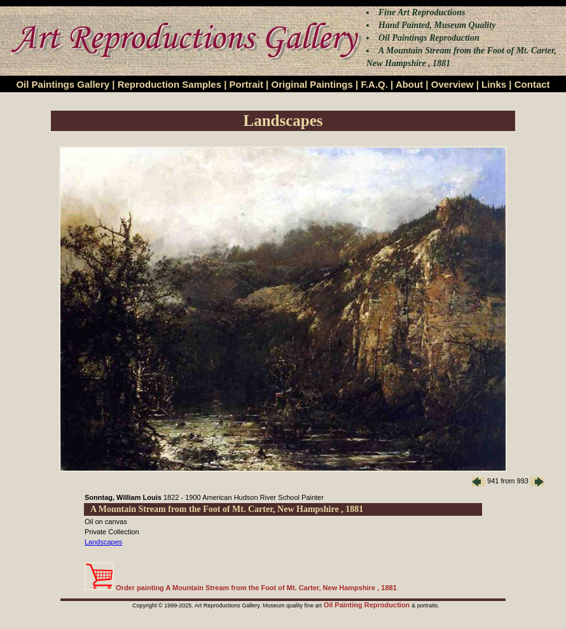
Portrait (246, 84)
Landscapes (103, 542)
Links (493, 84)
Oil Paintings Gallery (62, 84)
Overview (452, 84)
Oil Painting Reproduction (368, 605)
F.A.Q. (374, 84)
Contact (532, 84)
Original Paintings (311, 84)
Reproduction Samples (169, 84)
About (409, 84)
